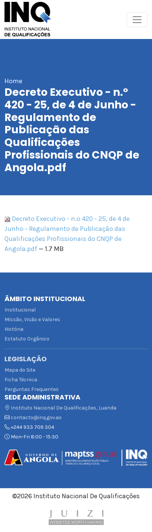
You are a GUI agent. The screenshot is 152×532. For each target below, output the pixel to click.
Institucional (20, 310)
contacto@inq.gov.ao (36, 417)
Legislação (25, 359)
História (13, 329)
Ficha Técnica (20, 379)
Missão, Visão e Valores (32, 319)
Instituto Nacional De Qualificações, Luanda (60, 408)
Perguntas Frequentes (31, 389)
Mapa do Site (19, 370)
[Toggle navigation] (137, 19)
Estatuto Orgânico (26, 339)
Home (13, 81)
